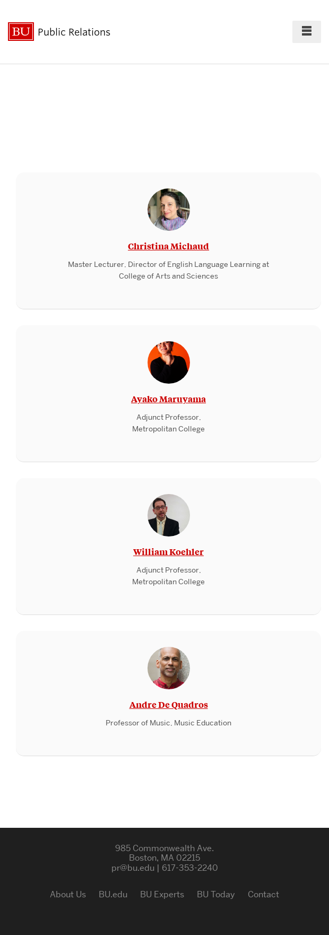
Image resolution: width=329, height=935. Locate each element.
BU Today (216, 894)
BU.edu (113, 894)
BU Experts (162, 894)
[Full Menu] (306, 32)
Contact (263, 894)
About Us (68, 894)
